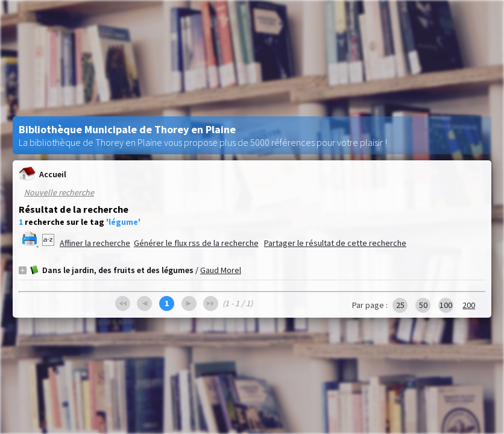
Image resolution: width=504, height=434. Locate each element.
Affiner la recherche (95, 242)
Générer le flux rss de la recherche (196, 242)
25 (400, 305)
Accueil (42, 173)
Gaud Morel (220, 270)
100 (445, 305)
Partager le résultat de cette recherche (335, 242)
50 (423, 305)
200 (468, 305)
